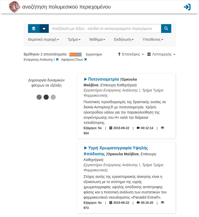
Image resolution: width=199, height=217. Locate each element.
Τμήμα (75, 39)
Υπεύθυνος (153, 39)
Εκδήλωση (124, 39)
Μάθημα (97, 39)
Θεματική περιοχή (44, 39)
